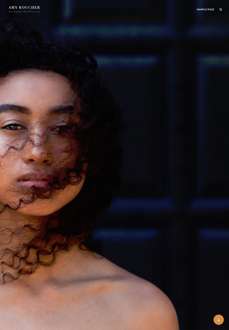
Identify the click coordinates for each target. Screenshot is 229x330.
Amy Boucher (24, 7)
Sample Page (205, 9)
